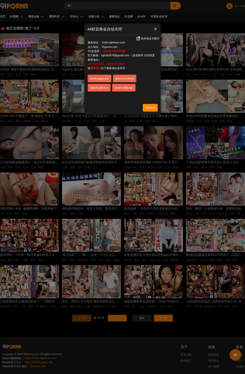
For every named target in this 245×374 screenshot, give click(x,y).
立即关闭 (150, 107)
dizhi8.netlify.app (124, 87)
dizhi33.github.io (99, 87)
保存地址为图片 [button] (148, 38)
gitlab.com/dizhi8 (124, 78)
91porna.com (110, 46)
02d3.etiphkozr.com (113, 42)
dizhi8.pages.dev (99, 78)
